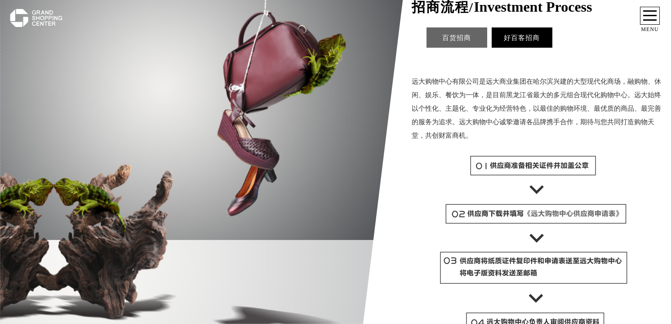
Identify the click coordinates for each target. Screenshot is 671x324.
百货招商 (456, 38)
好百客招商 (522, 38)
